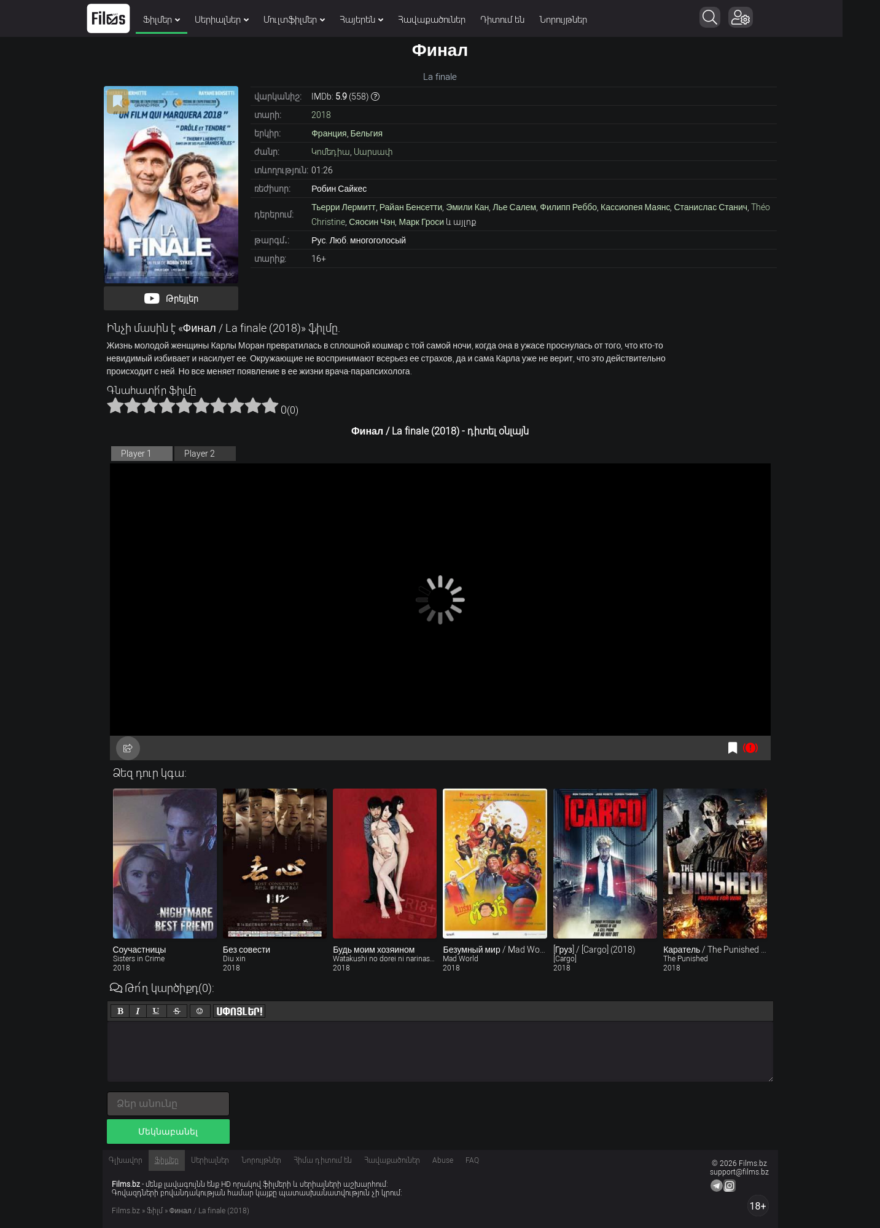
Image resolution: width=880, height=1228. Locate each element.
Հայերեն (380, 19)
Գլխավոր (125, 1160)
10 (270, 405)
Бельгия (367, 133)
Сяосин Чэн (372, 222)
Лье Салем (514, 207)
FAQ (472, 1160)
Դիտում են (521, 19)
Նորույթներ (582, 19)
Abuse (442, 1160)
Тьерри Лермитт (343, 207)
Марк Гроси (421, 222)
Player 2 (199, 454)
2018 (321, 115)
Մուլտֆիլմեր (313, 19)
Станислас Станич (710, 207)
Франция (328, 133)
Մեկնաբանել (168, 1131)
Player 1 (136, 454)
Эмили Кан (467, 207)
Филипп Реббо (568, 207)
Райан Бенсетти (411, 207)
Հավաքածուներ (451, 19)
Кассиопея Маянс (635, 207)
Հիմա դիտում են (323, 1160)
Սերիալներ (241, 19)
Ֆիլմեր (180, 19)
